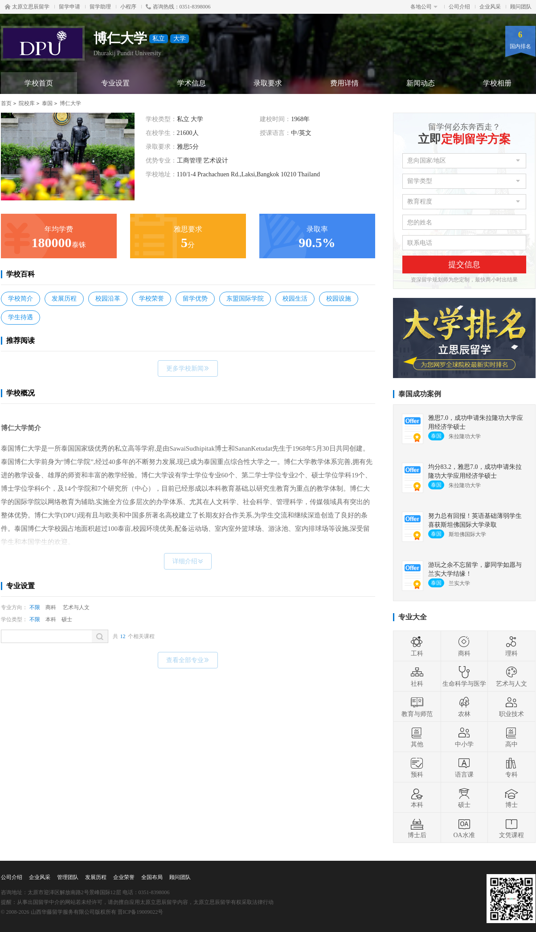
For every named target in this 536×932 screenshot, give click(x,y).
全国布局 (152, 877)
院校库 (27, 103)
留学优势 (195, 298)
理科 (511, 646)
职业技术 (511, 706)
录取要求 (268, 83)
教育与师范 (417, 706)
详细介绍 (187, 561)
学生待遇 (20, 317)
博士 (511, 797)
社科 (417, 676)
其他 (417, 737)
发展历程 (64, 298)
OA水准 (464, 827)
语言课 (464, 767)
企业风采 (490, 7)
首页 (6, 103)
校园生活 (294, 298)
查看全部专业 (187, 660)
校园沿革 (107, 298)
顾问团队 (521, 7)
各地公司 (424, 7)
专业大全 (412, 617)
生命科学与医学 (464, 676)
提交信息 (464, 264)
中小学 (464, 737)
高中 (511, 737)
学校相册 (497, 83)
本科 (50, 619)
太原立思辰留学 (27, 7)
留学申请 (69, 7)
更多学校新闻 (187, 368)
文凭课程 (511, 827)
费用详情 (344, 83)
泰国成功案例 (419, 394)
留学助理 (100, 7)
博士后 (417, 827)
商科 (50, 607)
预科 (417, 767)
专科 (511, 767)
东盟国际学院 (245, 298)
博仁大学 (70, 103)
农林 (464, 706)
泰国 (47, 103)
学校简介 (20, 298)
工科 (417, 646)
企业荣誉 (124, 877)
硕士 (66, 619)
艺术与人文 (76, 607)
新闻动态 (420, 83)
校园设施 (338, 298)
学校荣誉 (151, 298)
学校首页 (39, 83)
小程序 (128, 7)
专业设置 (115, 83)
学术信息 (191, 83)
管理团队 (67, 877)
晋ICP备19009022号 (141, 912)
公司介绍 (459, 7)
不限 (34, 607)
